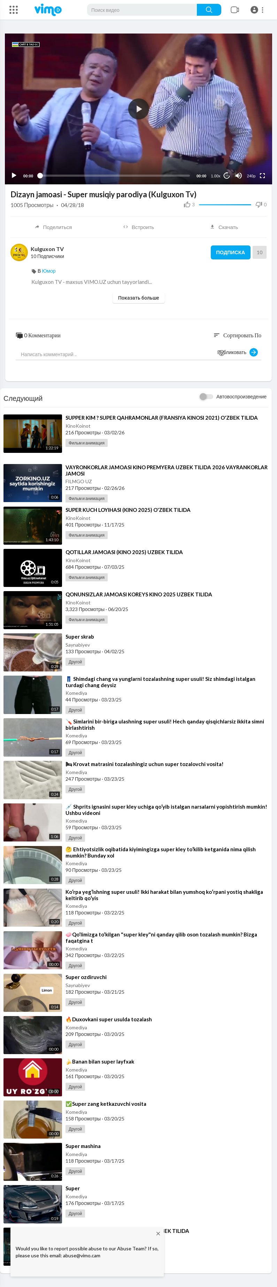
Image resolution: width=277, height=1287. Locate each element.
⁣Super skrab (80, 636)
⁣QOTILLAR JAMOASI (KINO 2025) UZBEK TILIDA (124, 552)
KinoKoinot (78, 425)
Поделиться (53, 226)
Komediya (76, 693)
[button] (258, 10)
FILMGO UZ (79, 481)
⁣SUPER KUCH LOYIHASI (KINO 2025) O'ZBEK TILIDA (128, 509)
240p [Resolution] (251, 175)
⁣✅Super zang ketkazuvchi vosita (106, 1103)
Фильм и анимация (87, 442)
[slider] (115, 175)
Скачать (224, 226)
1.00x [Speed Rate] (215, 175)
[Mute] (238, 174)
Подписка (230, 252)
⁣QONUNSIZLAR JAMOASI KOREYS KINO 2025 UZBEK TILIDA (139, 594)
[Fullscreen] (262, 174)
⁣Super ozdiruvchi (86, 976)
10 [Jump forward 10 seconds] (226, 175)
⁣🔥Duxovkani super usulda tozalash (109, 1019)
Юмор (48, 270)
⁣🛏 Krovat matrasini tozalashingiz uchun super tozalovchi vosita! (145, 763)
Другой (75, 661)
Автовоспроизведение (241, 396)
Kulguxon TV (47, 248)
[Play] (14, 174)
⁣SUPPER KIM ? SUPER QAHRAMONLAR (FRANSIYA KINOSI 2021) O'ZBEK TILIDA (162, 417)
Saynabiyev (78, 644)
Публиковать (237, 352)
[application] (138, 109)
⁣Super (73, 1188)
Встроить (138, 226)
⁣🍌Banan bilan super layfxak (100, 1061)
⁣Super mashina (83, 1145)
